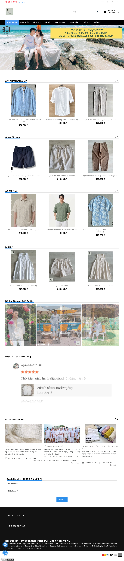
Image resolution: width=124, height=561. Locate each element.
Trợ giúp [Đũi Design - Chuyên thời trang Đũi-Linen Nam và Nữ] (87, 22)
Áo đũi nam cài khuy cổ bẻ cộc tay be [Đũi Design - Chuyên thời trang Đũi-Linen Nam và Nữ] (23, 230)
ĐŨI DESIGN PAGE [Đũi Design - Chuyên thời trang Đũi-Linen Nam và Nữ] (17, 526)
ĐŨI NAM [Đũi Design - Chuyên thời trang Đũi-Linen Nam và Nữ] (37, 22)
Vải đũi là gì (10, 446)
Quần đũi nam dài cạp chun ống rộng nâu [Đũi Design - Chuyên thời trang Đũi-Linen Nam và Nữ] (100, 176)
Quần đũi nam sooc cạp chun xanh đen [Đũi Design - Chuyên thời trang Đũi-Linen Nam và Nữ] (24, 176)
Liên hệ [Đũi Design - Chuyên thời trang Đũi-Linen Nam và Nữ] (97, 22)
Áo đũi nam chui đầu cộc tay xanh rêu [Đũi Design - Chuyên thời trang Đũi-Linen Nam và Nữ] (62, 230)
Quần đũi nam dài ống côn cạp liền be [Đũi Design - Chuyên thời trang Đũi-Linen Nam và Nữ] (100, 120)
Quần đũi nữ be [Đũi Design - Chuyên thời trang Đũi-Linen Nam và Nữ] (62, 286)
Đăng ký (62, 499)
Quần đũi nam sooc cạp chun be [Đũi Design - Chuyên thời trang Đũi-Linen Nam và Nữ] (62, 176)
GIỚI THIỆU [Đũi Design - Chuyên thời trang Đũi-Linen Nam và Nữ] (24, 22)
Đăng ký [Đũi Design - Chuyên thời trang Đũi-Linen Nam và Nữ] (115, 2)
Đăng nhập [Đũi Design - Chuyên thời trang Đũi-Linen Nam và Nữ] (105, 2)
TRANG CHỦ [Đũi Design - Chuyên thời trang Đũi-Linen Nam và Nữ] (12, 22)
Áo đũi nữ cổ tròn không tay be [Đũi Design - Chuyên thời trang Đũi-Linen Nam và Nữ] (100, 286)
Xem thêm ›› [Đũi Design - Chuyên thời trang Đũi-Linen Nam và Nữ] (37, 460)
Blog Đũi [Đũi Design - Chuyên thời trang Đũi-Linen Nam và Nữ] (74, 22)
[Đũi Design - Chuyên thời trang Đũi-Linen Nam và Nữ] (9, 11)
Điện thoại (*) (13, 491)
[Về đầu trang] (120, 555)
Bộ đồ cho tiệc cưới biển (54, 446)
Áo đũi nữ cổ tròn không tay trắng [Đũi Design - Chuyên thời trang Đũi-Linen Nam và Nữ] (23, 286)
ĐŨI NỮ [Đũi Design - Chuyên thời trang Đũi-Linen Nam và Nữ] (48, 22)
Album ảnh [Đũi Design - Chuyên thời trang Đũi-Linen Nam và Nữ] (60, 22)
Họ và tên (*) (13, 483)
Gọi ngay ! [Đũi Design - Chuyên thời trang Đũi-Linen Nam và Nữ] (12, 2)
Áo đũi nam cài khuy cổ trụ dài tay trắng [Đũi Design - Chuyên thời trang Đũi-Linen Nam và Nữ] (62, 120)
